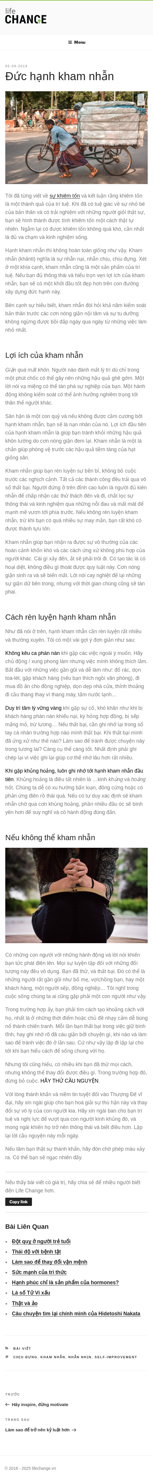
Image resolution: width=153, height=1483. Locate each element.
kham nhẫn (52, 1357)
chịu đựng (25, 1357)
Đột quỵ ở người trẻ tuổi (41, 1241)
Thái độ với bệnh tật (36, 1252)
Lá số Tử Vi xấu (31, 1293)
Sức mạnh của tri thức (39, 1272)
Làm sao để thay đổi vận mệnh (49, 1262)
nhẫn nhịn (80, 1357)
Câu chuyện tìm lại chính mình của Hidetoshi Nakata (76, 1314)
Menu (76, 42)
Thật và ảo (25, 1303)
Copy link (18, 1201)
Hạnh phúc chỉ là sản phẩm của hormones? (65, 1282)
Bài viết (22, 1348)
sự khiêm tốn (65, 196)
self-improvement (116, 1357)
